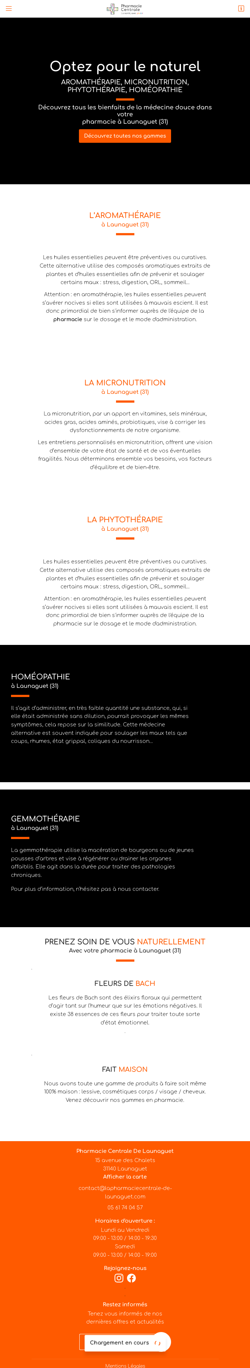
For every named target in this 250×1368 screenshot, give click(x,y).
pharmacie (67, 319)
